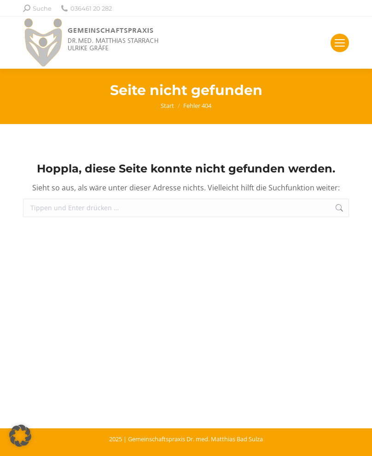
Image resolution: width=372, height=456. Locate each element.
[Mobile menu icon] (340, 43)
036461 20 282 (86, 8)
